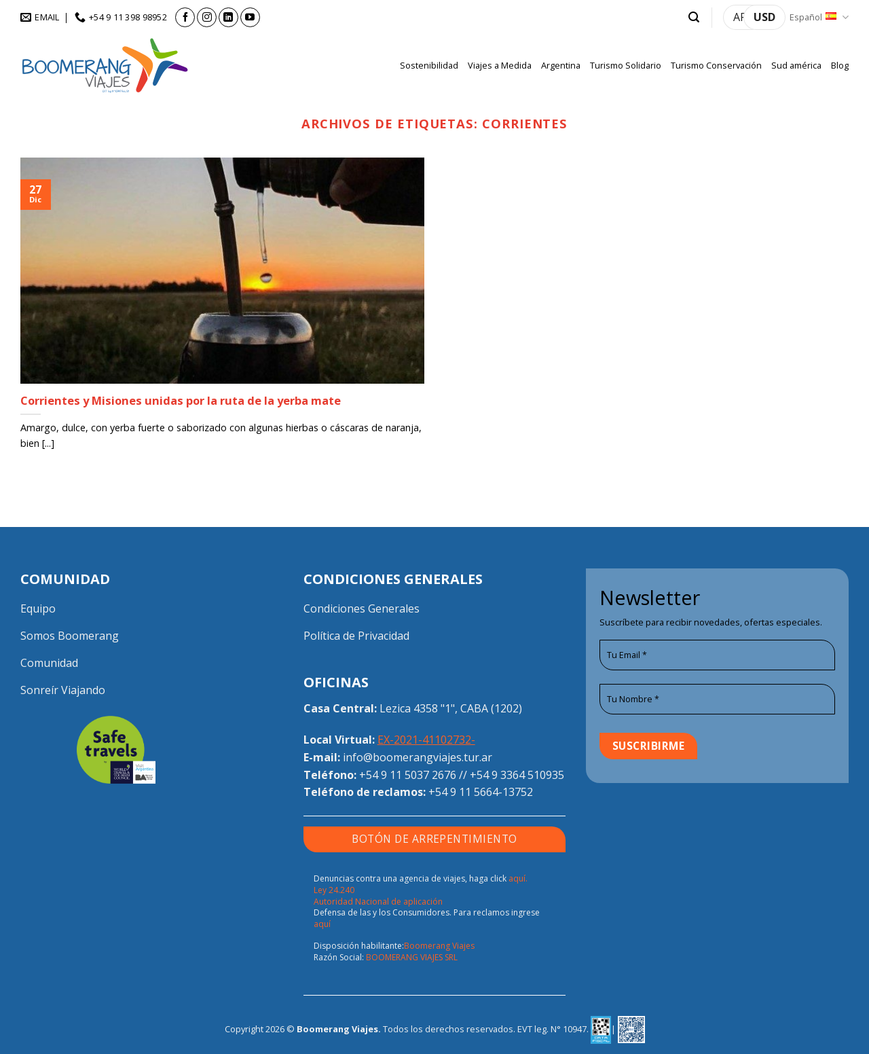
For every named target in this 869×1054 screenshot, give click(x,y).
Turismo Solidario (625, 65)
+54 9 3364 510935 (517, 774)
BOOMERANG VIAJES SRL (412, 957)
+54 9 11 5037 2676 (407, 774)
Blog (840, 65)
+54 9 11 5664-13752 (480, 791)
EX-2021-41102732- (426, 739)
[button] (693, 17)
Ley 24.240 (334, 890)
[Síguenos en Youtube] (250, 17)
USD (764, 17)
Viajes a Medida (500, 65)
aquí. (518, 878)
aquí (322, 924)
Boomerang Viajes (439, 945)
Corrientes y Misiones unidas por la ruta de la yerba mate (180, 400)
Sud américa (796, 65)
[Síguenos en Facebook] (185, 17)
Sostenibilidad (429, 65)
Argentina (560, 65)
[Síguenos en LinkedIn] (228, 17)
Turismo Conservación (716, 65)
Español (819, 17)
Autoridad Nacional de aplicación (378, 901)
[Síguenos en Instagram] (207, 17)
